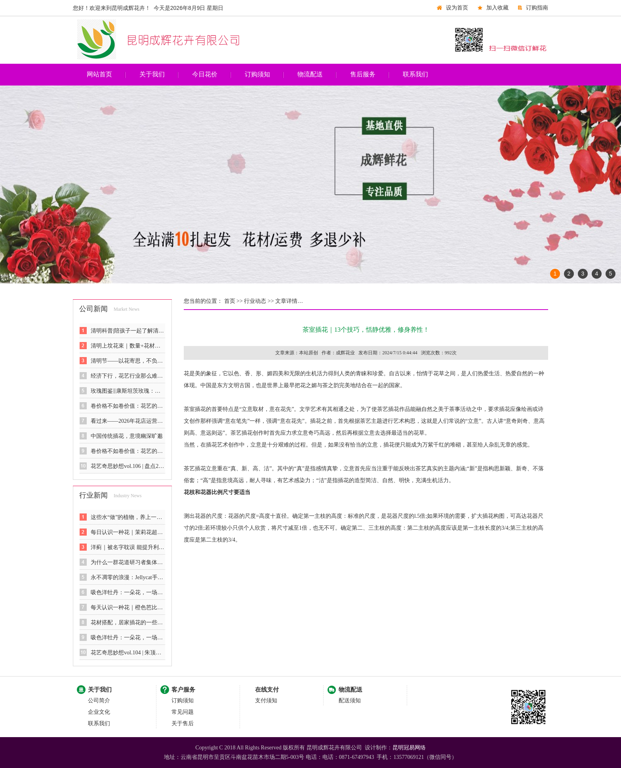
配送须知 (350, 700)
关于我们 (152, 74)
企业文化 (99, 712)
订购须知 (257, 74)
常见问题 (182, 712)
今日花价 (204, 74)
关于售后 (182, 723)
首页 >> (233, 301)
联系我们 (415, 74)
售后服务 (362, 74)
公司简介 (99, 700)
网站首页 (99, 74)
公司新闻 (93, 309)
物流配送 (310, 74)
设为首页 (457, 8)
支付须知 (266, 700)
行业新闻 (93, 495)
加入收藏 (497, 8)
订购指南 (537, 8)
